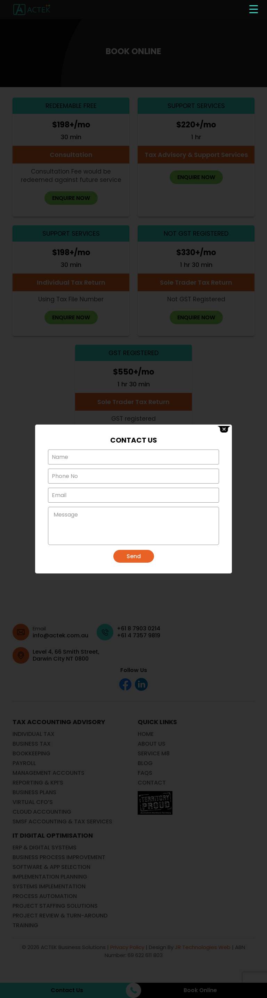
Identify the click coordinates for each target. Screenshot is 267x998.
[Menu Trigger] (254, 9)
